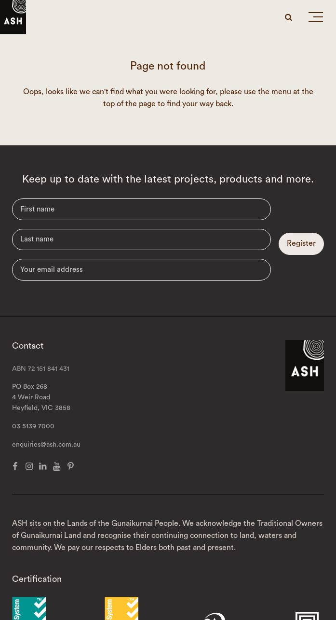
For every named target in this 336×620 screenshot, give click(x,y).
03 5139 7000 (33, 426)
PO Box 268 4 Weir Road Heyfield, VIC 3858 (41, 397)
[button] (316, 19)
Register (301, 243)
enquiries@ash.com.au (46, 444)
